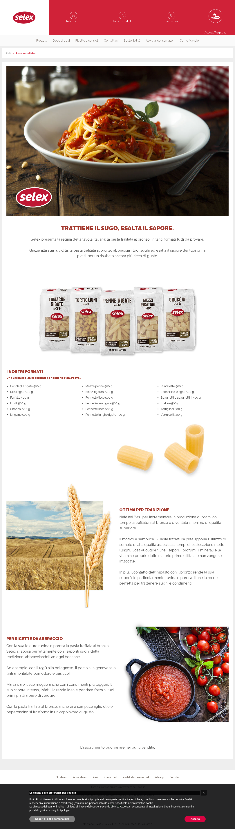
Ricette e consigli (86, 40)
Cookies (174, 777)
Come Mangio (189, 40)
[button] (204, 793)
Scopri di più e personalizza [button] (52, 818)
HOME (8, 53)
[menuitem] (41, 40)
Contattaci (111, 40)
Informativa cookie (143, 803)
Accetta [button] (195, 818)
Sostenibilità (132, 40)
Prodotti (41, 40)
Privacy (159, 777)
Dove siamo (80, 777)
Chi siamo (61, 777)
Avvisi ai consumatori (160, 40)
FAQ (95, 777)
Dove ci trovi (61, 40)
